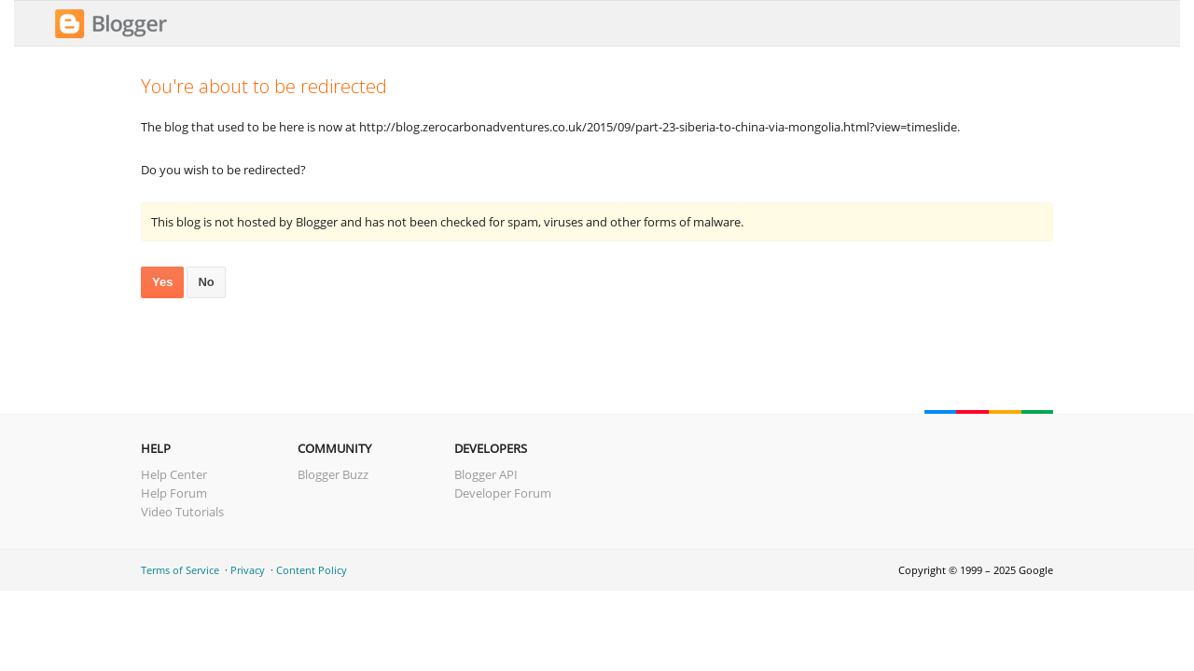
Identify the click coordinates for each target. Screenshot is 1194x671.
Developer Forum (502, 493)
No (206, 282)
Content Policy (311, 570)
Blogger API (486, 474)
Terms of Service (180, 570)
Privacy (247, 570)
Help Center (174, 474)
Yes (162, 282)
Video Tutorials (182, 511)
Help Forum (174, 493)
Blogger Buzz (333, 474)
